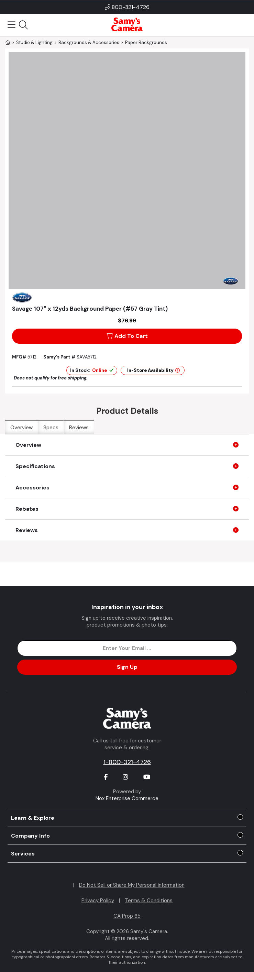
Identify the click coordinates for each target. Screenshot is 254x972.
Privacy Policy (97, 900)
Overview (21, 427)
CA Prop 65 (127, 916)
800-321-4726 (131, 7)
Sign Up (127, 667)
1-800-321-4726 (127, 762)
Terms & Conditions (149, 900)
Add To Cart (127, 336)
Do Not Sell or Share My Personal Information (132, 885)
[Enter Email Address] (127, 648)
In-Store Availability (153, 370)
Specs (50, 427)
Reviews (79, 427)
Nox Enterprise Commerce (127, 798)
